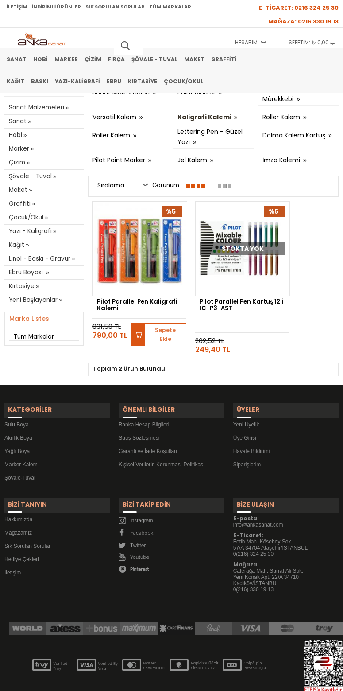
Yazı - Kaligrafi (29, 231)
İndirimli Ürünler (56, 6)
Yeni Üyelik (246, 402)
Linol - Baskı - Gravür (38, 258)
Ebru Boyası (26, 272)
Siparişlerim (247, 442)
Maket (194, 59)
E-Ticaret (145, 679)
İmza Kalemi (282, 160)
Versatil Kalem (115, 117)
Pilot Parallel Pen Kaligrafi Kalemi (124, 288)
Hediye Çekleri (21, 532)
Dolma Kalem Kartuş (294, 135)
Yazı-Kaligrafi (77, 81)
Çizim (93, 59)
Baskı (39, 81)
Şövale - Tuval (154, 59)
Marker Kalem (21, 442)
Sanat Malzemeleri (36, 107)
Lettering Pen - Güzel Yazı (210, 137)
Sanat (17, 59)
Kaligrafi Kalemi (205, 117)
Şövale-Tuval (19, 455)
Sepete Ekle (151, 316)
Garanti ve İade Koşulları (148, 429)
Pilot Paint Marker (119, 160)
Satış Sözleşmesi (139, 415)
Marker (66, 59)
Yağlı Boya (17, 429)
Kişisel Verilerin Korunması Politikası (161, 442)
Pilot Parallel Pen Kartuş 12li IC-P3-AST (210, 290)
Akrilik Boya (18, 415)
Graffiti (224, 59)
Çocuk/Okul (183, 81)
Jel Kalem (193, 160)
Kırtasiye (142, 81)
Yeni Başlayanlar (32, 300)
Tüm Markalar (170, 6)
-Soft (122, 679)
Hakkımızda (18, 492)
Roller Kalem (282, 117)
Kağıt (15, 81)
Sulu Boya (16, 402)
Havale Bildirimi (251, 429)
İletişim (17, 6)
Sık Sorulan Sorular (115, 6)
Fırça (116, 59)
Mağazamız (18, 505)
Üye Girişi (244, 415)
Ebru (114, 81)
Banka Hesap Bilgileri (144, 402)
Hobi (40, 59)
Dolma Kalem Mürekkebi (283, 94)
